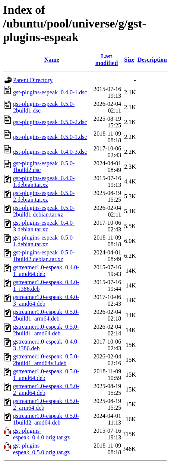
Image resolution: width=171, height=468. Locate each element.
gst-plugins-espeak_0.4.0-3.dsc (50, 152)
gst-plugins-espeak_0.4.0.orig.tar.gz (41, 434)
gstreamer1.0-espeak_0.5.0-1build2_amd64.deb (46, 419)
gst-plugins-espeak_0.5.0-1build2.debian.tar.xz (44, 255)
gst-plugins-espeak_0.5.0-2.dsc (50, 122)
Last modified (106, 59)
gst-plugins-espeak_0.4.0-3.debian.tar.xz (44, 226)
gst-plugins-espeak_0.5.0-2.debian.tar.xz (44, 196)
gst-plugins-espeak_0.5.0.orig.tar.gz (41, 448)
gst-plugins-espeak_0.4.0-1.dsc (50, 92)
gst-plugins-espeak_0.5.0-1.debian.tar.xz (44, 240)
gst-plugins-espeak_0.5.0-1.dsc (50, 137)
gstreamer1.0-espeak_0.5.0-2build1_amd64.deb (46, 330)
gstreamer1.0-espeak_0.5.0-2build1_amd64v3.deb (46, 359)
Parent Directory (33, 80)
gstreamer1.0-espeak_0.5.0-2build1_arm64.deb (46, 315)
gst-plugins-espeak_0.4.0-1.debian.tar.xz (44, 181)
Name (51, 59)
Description (152, 59)
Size (129, 59)
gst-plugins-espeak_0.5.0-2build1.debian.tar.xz (44, 211)
